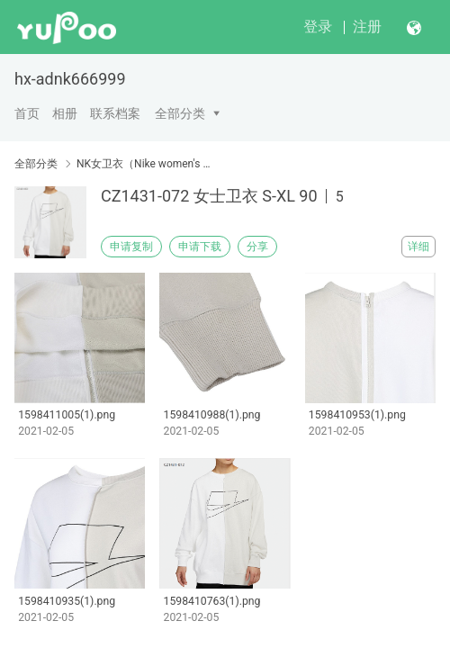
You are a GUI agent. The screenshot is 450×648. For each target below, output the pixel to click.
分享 (257, 246)
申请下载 (199, 246)
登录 (317, 26)
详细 (418, 246)
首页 (27, 113)
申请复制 (131, 246)
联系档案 (115, 113)
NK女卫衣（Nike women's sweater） (144, 164)
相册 (64, 113)
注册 (367, 26)
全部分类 (180, 113)
